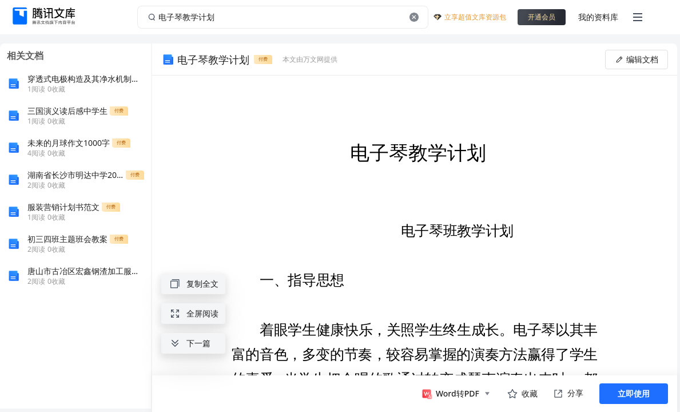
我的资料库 (598, 16)
